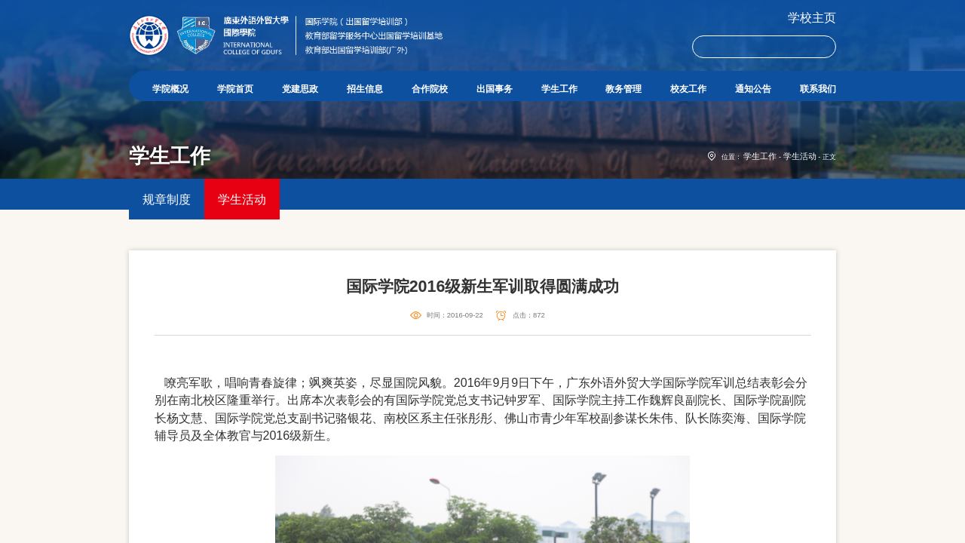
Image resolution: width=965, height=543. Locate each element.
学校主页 (812, 17)
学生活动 (802, 209)
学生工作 (769, 209)
